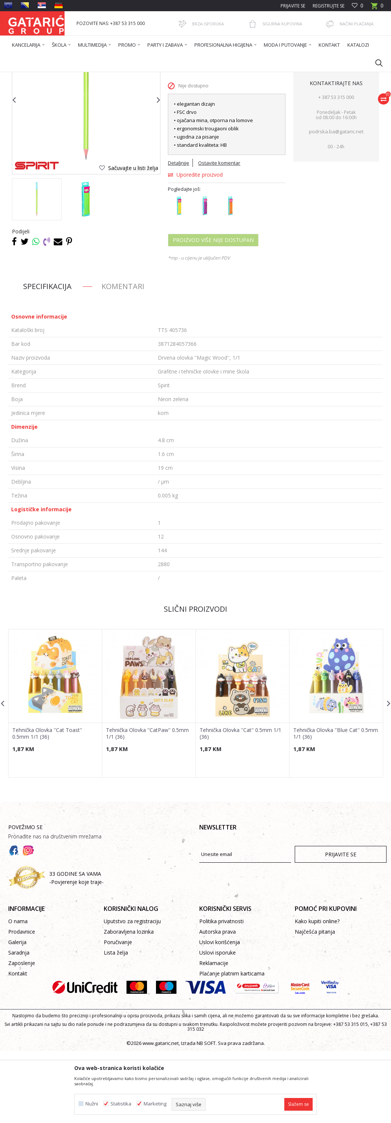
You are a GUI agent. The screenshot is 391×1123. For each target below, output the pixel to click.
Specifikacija (47, 358)
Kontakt (17, 1045)
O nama (18, 993)
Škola (103, 77)
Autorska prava (217, 1003)
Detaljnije (178, 235)
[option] (37, 271)
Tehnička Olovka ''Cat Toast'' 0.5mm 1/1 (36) (47, 805)
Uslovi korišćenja (219, 1014)
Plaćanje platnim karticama (232, 1045)
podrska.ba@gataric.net (336, 203)
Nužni (91, 1104)
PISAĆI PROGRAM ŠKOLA (139, 77)
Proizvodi (82, 77)
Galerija (17, 1014)
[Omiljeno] (357, 6)
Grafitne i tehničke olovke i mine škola (210, 77)
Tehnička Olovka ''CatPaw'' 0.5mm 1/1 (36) (147, 805)
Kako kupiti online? (317, 993)
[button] (375, 63)
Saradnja (18, 1024)
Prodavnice (21, 1003)
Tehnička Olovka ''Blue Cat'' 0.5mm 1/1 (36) (335, 805)
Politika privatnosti (221, 993)
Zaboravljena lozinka (129, 1003)
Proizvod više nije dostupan (213, 312)
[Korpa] (377, 8)
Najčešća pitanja (315, 1003)
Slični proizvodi (195, 681)
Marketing (155, 1104)
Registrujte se (328, 6)
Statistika (120, 1104)
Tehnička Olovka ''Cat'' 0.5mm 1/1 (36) (240, 805)
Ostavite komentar (219, 235)
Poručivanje (118, 1014)
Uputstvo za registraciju (132, 993)
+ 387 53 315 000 (336, 169)
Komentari (122, 358)
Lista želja (116, 1024)
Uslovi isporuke (217, 1024)
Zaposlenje (21, 1035)
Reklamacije (213, 1035)
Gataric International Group (37, 77)
